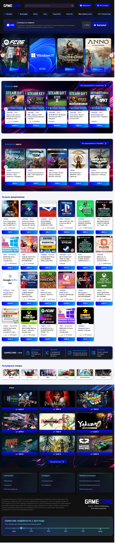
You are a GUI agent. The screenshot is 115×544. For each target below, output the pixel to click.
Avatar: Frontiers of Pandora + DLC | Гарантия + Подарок (14, 211)
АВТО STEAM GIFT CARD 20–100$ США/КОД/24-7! (65, 332)
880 (104, 306)
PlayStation (57, 14)
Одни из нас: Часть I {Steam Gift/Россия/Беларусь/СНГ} (14, 116)
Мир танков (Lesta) (85, 14)
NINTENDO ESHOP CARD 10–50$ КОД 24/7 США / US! (103, 297)
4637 (15, 126)
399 (15, 220)
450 (104, 377)
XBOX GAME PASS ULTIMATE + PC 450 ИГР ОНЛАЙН (103, 368)
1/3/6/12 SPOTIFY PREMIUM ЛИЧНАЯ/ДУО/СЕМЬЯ (84, 297)
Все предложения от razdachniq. (94, 86)
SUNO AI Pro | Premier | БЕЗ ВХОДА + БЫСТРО (66, 368)
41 (29, 306)
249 (78, 220)
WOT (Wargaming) (104, 14)
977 (66, 341)
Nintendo (69, 14)
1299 (66, 377)
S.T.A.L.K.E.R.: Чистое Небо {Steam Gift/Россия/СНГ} (77, 116)
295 (29, 341)
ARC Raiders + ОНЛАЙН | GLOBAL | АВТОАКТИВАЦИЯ (85, 368)
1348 (10, 377)
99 (10, 306)
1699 (104, 341)
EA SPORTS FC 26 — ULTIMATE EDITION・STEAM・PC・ (48, 404)
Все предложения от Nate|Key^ (94, 180)
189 (85, 306)
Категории (23, 14)
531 (47, 341)
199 (57, 220)
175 (85, 377)
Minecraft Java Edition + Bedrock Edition (47, 368)
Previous (3, 55)
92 (85, 413)
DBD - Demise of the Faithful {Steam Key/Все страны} (36, 116)
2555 (36, 126)
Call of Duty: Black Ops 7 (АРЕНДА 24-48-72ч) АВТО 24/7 (9, 297)
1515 (66, 306)
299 (36, 220)
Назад (86, 25)
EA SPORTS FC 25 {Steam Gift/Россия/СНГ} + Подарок (57, 116)
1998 (100, 126)
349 (10, 413)
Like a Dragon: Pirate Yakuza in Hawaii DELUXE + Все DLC (56, 211)
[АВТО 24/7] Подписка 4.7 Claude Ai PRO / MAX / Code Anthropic (102, 334)
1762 (79, 126)
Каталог (9, 14)
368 (10, 341)
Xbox (45, 14)
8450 (57, 126)
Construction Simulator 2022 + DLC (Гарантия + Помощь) (36, 211)
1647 (48, 377)
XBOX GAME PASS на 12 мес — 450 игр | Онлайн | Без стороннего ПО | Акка (29, 405)
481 (85, 341)
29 (48, 306)
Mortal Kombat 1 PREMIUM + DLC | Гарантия (76, 211)
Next (112, 55)
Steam (35, 14)
